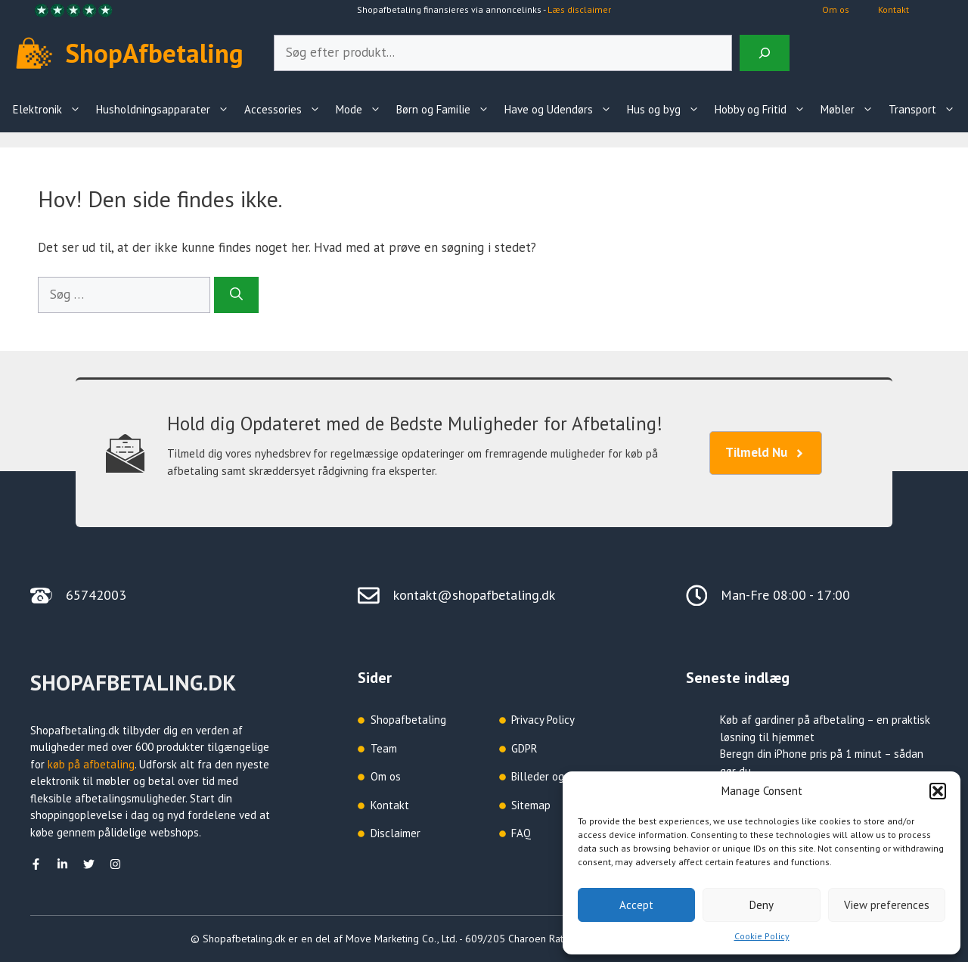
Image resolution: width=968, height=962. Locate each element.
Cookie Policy (762, 936)
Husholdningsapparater (166, 109)
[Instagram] (115, 864)
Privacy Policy (543, 719)
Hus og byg (667, 109)
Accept (636, 905)
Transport (926, 109)
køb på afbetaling (91, 764)
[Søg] (236, 295)
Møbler (851, 109)
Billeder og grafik (552, 776)
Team (384, 748)
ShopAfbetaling (155, 53)
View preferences (886, 905)
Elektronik (50, 109)
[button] (937, 791)
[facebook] (36, 864)
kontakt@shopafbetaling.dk (474, 595)
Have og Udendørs (561, 109)
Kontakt (893, 9)
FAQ (521, 833)
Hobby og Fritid (764, 109)
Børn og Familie (446, 109)
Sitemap (531, 805)
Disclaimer (395, 833)
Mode (362, 109)
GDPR (524, 748)
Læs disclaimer (579, 9)
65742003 (96, 595)
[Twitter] (89, 864)
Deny (761, 905)
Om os (835, 9)
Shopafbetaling (408, 719)
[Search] (765, 53)
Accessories (286, 109)
